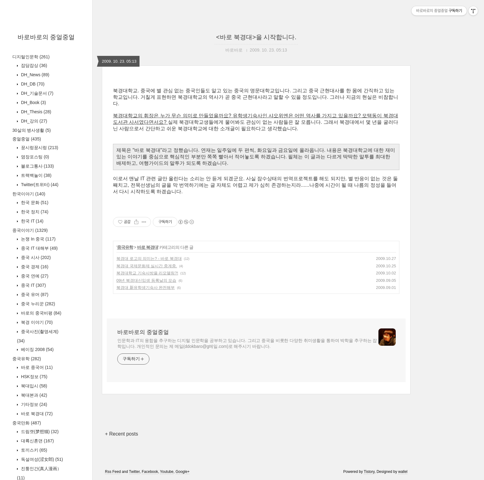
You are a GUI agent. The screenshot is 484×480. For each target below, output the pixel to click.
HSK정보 (33, 376)
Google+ (183, 472)
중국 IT (33, 285)
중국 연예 (34, 275)
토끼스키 (33, 450)
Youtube (166, 472)
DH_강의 (33, 121)
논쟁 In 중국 (38, 238)
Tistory (369, 472)
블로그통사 (37, 166)
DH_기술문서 (36, 93)
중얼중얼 (26, 138)
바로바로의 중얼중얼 (46, 37)
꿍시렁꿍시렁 (39, 147)
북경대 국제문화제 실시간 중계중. (146, 266)
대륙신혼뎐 (37, 440)
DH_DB (32, 83)
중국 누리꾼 (37, 303)
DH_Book (33, 102)
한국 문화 (34, 202)
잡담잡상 (33, 65)
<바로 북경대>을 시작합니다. (256, 37)
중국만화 (26, 422)
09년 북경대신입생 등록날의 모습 (146, 280)
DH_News (34, 74)
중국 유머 (34, 294)
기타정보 (33, 404)
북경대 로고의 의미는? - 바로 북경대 (149, 258)
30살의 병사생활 (31, 130)
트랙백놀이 (36, 175)
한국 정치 (34, 211)
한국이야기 (28, 193)
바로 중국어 (36, 367)
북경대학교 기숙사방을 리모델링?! (147, 273)
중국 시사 (35, 257)
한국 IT (32, 221)
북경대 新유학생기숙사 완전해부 (145, 287)
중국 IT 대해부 (39, 248)
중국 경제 (34, 266)
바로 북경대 (36, 413)
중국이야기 (30, 230)
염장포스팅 (34, 156)
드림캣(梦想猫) (39, 431)
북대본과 (33, 395)
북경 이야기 (36, 322)
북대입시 (33, 385)
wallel (402, 472)
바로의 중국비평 (40, 313)
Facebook (150, 472)
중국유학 (26, 358)
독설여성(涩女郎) (41, 459)
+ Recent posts (121, 433)
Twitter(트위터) (39, 184)
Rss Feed (113, 472)
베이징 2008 (37, 349)
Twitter (134, 472)
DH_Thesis (35, 111)
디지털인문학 (31, 56)
